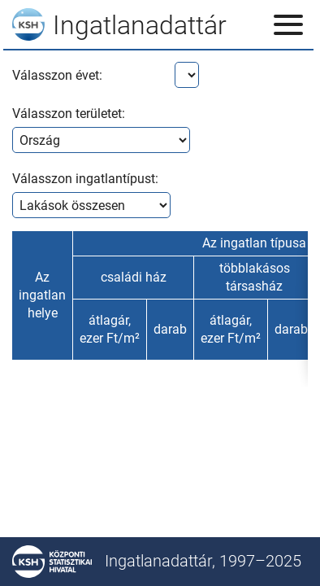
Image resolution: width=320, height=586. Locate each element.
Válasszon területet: (68, 113)
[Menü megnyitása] (288, 24)
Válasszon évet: (57, 75)
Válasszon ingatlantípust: (85, 178)
